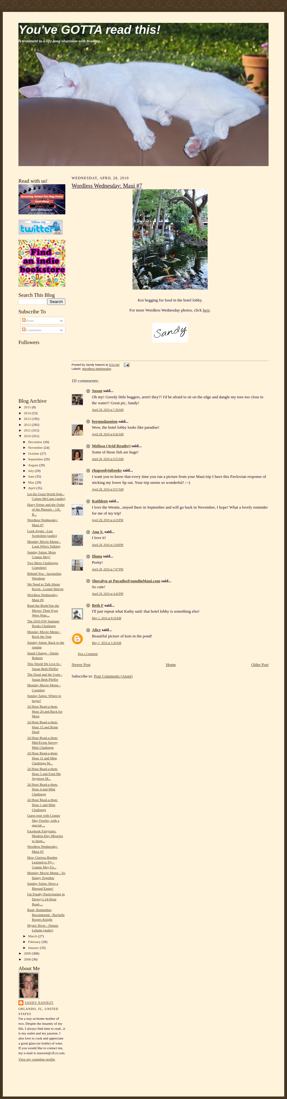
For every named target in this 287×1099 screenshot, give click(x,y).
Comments (32, 330)
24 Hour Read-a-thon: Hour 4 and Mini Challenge (42, 789)
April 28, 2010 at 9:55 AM (107, 459)
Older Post (260, 664)
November (36, 447)
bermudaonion (105, 421)
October (34, 453)
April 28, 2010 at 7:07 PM (107, 569)
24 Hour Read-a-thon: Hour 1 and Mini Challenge (42, 804)
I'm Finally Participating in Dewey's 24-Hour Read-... (46, 899)
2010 (28, 436)
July (31, 471)
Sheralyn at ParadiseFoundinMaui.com (126, 580)
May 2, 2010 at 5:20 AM (106, 643)
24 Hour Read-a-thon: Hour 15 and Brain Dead (42, 727)
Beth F (97, 605)
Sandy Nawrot (39, 1002)
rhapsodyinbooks (107, 470)
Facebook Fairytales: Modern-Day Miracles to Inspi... (45, 836)
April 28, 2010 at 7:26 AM (107, 409)
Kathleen (100, 501)
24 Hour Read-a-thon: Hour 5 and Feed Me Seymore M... (44, 773)
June (31, 476)
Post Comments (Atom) (113, 676)
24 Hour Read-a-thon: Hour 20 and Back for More (44, 711)
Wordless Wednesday (96, 368)
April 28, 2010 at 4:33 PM (107, 520)
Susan (97, 390)
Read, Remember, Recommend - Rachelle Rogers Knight (46, 914)
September (36, 459)
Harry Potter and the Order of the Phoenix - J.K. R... (46, 509)
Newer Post (81, 664)
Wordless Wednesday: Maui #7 (107, 186)
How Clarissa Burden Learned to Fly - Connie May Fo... (42, 862)
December (35, 442)
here (206, 310)
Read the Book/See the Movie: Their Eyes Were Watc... (43, 610)
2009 (28, 953)
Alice (96, 629)
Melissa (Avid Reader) (111, 445)
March (33, 936)
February (35, 942)
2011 (28, 430)
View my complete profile (36, 1059)
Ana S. (97, 531)
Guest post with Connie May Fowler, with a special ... (43, 820)
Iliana (97, 556)
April (32, 488)
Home (171, 664)
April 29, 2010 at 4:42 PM (107, 593)
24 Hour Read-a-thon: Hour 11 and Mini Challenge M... (42, 758)
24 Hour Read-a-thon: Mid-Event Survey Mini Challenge (42, 742)
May (31, 482)
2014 (28, 413)
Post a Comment (88, 654)
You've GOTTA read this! (89, 29)
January (34, 948)
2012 (28, 425)
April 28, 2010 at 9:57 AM (107, 489)
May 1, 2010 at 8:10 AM (106, 618)
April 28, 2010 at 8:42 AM (107, 434)
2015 (28, 407)
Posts (28, 320)
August (33, 465)
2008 (28, 959)
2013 (28, 419)
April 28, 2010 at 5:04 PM (107, 545)
